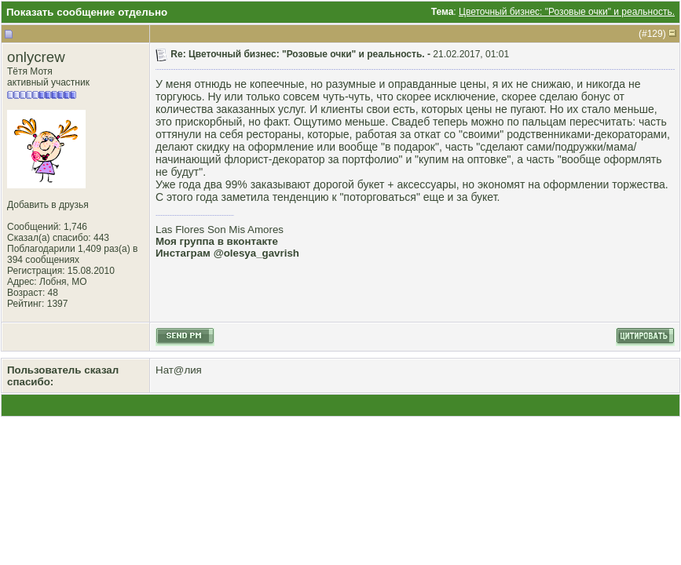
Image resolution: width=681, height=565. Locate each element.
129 (655, 33)
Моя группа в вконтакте (217, 241)
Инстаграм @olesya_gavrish (227, 253)
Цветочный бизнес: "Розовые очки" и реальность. (567, 11)
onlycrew (36, 57)
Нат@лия (179, 370)
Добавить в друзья (48, 204)
